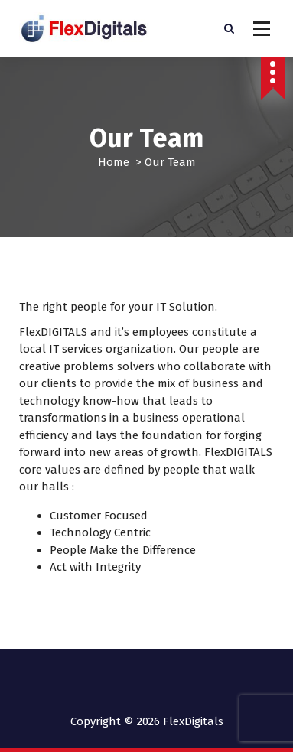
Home (113, 162)
